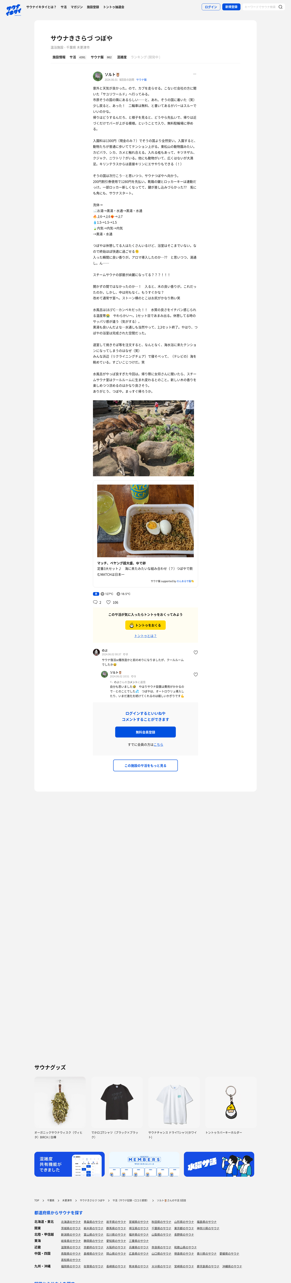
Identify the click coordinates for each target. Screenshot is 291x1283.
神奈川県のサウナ (208, 1228)
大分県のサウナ (161, 1266)
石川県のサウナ (116, 1234)
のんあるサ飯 (184, 581)
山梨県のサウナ (161, 1234)
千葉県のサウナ (161, 1228)
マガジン (77, 7)
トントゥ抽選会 (113, 7)
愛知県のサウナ (116, 1241)
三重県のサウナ (139, 1241)
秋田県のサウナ (161, 1222)
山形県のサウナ (184, 1222)
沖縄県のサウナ (232, 1266)
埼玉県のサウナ (139, 1228)
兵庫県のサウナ (139, 1247)
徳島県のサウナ (184, 1253)
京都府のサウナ (93, 1247)
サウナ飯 (141, 79)
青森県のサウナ (93, 1222)
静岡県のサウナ (93, 1241)
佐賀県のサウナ (93, 1266)
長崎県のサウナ (116, 1266)
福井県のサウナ (139, 1234)
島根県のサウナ (93, 1253)
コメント (132, 682)
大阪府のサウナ (116, 1247)
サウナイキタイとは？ (41, 7)
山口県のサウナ (161, 1253)
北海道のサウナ (71, 1222)
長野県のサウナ (184, 1234)
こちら (158, 744)
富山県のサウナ (93, 1234)
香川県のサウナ (207, 1253)
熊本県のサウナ (139, 1266)
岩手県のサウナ (116, 1222)
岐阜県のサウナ (71, 1241)
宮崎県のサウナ (184, 1266)
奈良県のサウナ (161, 1247)
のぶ (105, 650)
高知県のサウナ (71, 1260)
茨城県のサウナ (71, 1228)
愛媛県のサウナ (229, 1253)
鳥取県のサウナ (71, 1253)
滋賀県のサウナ (71, 1247)
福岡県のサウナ (71, 1266)
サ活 (64, 7)
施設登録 (93, 7)
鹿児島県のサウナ (208, 1266)
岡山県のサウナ (116, 1253)
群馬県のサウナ (116, 1228)
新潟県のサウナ (71, 1234)
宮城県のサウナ (139, 1222)
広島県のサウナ (139, 1253)
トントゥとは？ (145, 635)
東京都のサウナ (184, 1228)
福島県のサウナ (207, 1222)
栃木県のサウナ (93, 1228)
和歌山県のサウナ (185, 1247)
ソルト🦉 (112, 74)
